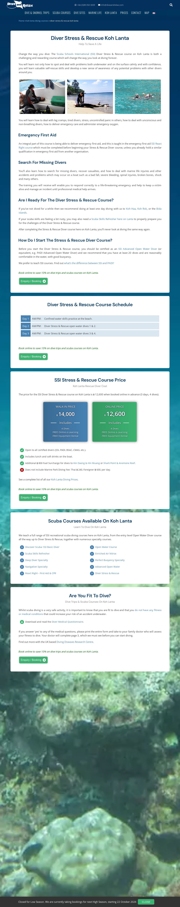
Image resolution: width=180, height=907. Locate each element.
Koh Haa (131, 208)
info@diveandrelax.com (110, 4)
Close (146, 901)
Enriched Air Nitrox (105, 553)
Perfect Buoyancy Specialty (110, 560)
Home (21, 20)
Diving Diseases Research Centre (75, 641)
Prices (124, 13)
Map (147, 13)
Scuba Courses (61, 13)
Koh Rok (142, 208)
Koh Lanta (111, 13)
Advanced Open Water (107, 566)
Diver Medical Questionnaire (67, 621)
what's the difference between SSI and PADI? (89, 263)
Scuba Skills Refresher (37, 553)
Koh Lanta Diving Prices (64, 479)
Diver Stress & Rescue (107, 573)
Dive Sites (79, 13)
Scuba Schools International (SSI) (76, 54)
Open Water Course (106, 547)
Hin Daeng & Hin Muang (86, 463)
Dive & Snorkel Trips (37, 13)
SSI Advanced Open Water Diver (137, 248)
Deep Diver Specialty (36, 560)
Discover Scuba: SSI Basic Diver (42, 547)
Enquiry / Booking (34, 281)
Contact (136, 13)
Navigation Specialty (36, 566)
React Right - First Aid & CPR (40, 573)
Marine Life (95, 13)
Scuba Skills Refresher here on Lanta (112, 219)
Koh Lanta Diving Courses (37, 20)
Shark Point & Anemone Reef (119, 463)
